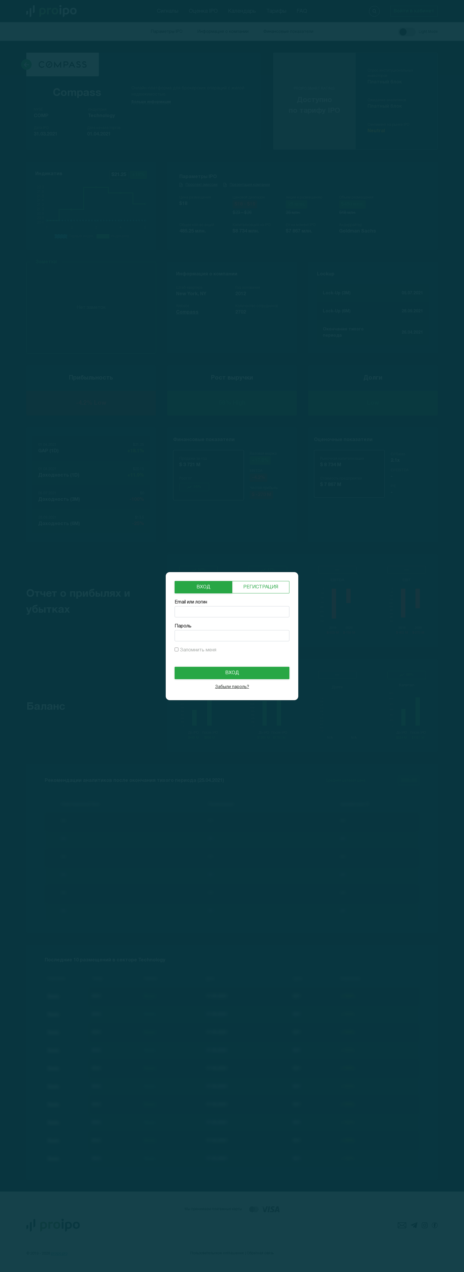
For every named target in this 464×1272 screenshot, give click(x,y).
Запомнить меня (198, 650)
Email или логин (191, 602)
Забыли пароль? (232, 687)
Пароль (183, 626)
